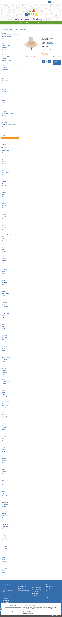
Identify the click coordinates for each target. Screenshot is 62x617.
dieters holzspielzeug (6, 234)
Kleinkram (4, 87)
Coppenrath (4, 216)
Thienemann (4, 530)
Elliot (3, 245)
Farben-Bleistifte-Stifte (6, 60)
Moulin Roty (4, 416)
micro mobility (5, 405)
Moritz (3, 412)
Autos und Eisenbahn (6, 36)
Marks (3, 394)
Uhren (3, 135)
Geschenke (4, 65)
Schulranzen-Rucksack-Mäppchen (9, 124)
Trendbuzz (4, 541)
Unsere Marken (35, 593)
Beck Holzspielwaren (6, 187)
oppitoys (4, 434)
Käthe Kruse (4, 335)
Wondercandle (5, 566)
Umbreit (4, 550)
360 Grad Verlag (5, 150)
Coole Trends (5, 52)
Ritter (3, 120)
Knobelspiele (4, 89)
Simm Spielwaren (5, 495)
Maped (3, 392)
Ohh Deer (4, 429)
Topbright (4, 537)
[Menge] (46, 61)
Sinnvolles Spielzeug (36, 591)
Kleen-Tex (4, 344)
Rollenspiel (4, 122)
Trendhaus (4, 544)
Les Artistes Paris (5, 368)
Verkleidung (49, 42)
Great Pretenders (5, 293)
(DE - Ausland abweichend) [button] (47, 56)
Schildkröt (4, 471)
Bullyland (4, 205)
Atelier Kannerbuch (6, 172)
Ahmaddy (4, 154)
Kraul (3, 355)
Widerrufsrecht (49, 595)
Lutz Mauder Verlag (6, 381)
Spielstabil (4, 513)
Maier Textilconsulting (6, 388)
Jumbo (3, 330)
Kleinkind (4, 85)
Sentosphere (4, 489)
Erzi (3, 249)
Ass (3, 170)
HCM (3, 308)
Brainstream (4, 198)
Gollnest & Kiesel (5, 286)
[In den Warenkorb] (23, 33)
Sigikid (3, 491)
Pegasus (4, 440)
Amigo (3, 157)
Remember (4, 460)
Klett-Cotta (4, 346)
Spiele (3, 126)
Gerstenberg (4, 282)
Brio (3, 201)
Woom (3, 570)
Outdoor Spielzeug (6, 106)
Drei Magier (4, 240)
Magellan (4, 383)
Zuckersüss (4, 574)
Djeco (3, 236)
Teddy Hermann (5, 526)
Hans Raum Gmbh (6, 300)
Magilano (4, 385)
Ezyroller (4, 251)
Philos (3, 447)
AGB (47, 592)
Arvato (3, 165)
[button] (53, 2)
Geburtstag (4, 63)
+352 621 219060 (9, 602)
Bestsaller (4, 192)
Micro (3, 403)
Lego (3, 93)
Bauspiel (4, 185)
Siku (3, 493)
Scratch (3, 482)
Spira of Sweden (5, 515)
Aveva (3, 179)
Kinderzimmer (5, 80)
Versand (52, 49)
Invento (3, 324)
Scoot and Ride (5, 480)
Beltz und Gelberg (5, 190)
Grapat (3, 291)
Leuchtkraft (4, 370)
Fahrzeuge (4, 58)
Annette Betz (4, 159)
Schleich (4, 473)
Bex (3, 194)
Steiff (3, 517)
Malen (3, 100)
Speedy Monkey (5, 506)
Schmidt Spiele (5, 475)
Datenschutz (48, 590)
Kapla (3, 333)
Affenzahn (4, 152)
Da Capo (4, 227)
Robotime (4, 464)
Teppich (3, 131)
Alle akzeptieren (13, 605)
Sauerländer (4, 469)
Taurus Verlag (5, 524)
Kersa (3, 339)
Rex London (4, 462)
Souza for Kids (5, 504)
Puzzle (3, 117)
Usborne (4, 552)
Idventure (4, 319)
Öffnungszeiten (31, 23)
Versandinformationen (51, 588)
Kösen (3, 350)
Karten (3, 74)
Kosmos (3, 352)
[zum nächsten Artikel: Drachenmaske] (57, 29)
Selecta (3, 486)
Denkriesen (4, 231)
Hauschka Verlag (5, 306)
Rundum (4, 467)
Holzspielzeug (5, 69)
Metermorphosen (5, 401)
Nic (2, 425)
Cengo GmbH (5, 212)
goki (3, 284)
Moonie (3, 410)
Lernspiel (4, 95)
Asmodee (4, 168)
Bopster (3, 196)
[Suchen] (42, 2)
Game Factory (5, 275)
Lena (3, 366)
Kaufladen (4, 76)
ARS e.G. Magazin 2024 (36, 587)
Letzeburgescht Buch (6, 98)
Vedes (3, 557)
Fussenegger (4, 269)
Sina (3, 497)
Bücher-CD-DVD (5, 49)
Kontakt (40, 23)
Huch (3, 315)
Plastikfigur (4, 111)
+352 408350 (7, 600)
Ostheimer (4, 436)
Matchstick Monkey (6, 399)
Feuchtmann (4, 258)
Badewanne (4, 41)
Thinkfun (4, 533)
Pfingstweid (4, 445)
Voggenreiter (4, 561)
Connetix (4, 214)
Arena (3, 161)
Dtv (3, 242)
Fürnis (3, 267)
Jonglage (4, 71)
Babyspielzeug (5, 38)
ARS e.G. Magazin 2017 (36, 589)
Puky (3, 456)
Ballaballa (4, 181)
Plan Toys (4, 451)
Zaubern (4, 144)
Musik (3, 102)
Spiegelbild (4, 508)
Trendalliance (5, 539)
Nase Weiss (4, 421)
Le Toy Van (4, 359)
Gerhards (4, 280)
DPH (3, 238)
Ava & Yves (4, 176)
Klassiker (4, 82)
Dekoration (4, 54)
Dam (3, 229)
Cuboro (3, 225)
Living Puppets (5, 374)
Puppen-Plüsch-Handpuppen (8, 113)
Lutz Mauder (4, 379)
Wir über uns (34, 595)
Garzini (3, 278)
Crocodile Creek (5, 223)
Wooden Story (5, 568)
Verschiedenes (5, 139)
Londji (3, 377)
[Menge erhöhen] (49, 61)
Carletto (4, 207)
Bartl (3, 183)
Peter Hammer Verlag (6, 442)
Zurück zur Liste (5, 29)
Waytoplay (4, 563)
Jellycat (3, 328)
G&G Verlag (4, 271)
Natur (3, 104)
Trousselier (4, 546)
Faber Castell (4, 253)
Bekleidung (4, 47)
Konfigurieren (13, 608)
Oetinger (4, 427)
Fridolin (3, 262)
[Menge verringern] (43, 61)
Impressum (48, 597)
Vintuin (3, 559)
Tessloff (3, 528)
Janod (3, 326)
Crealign (4, 220)
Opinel (3, 432)
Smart (3, 500)
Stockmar (4, 519)
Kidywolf (4, 341)
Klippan (3, 348)
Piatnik (3, 449)
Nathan (3, 423)
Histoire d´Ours (5, 313)
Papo (3, 438)
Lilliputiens (4, 372)
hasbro (3, 304)
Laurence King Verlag (6, 357)
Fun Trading (4, 264)
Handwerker (4, 67)
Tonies (3, 133)
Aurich (3, 174)
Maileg (3, 390)
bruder (3, 203)
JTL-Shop (55, 615)
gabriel (3, 273)
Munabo (4, 418)
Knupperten (4, 91)
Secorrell (4, 484)
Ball (3, 43)
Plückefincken (5, 453)
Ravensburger (5, 458)
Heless (3, 311)
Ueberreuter (4, 548)
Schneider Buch (5, 478)
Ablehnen (13, 611)
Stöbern (21, 23)
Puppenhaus (4, 115)
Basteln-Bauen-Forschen (7, 45)
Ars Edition (4, 163)
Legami (3, 361)
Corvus (3, 218)
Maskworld (4, 396)
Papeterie (4, 109)
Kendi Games (4, 337)
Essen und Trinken (6, 56)
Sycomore (4, 522)
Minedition (4, 407)
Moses (3, 414)
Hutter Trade (4, 317)
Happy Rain (4, 302)
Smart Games (5, 502)
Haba (3, 297)
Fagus (3, 256)
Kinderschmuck (5, 78)
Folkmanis (4, 260)
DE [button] (7, 2)
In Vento (4, 322)
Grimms (3, 295)
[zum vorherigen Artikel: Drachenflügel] (60, 29)
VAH (3, 555)
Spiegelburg (4, 511)
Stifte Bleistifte (5, 128)
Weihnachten (5, 142)
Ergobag (4, 247)
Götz (3, 289)
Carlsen (3, 209)
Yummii (3, 572)
